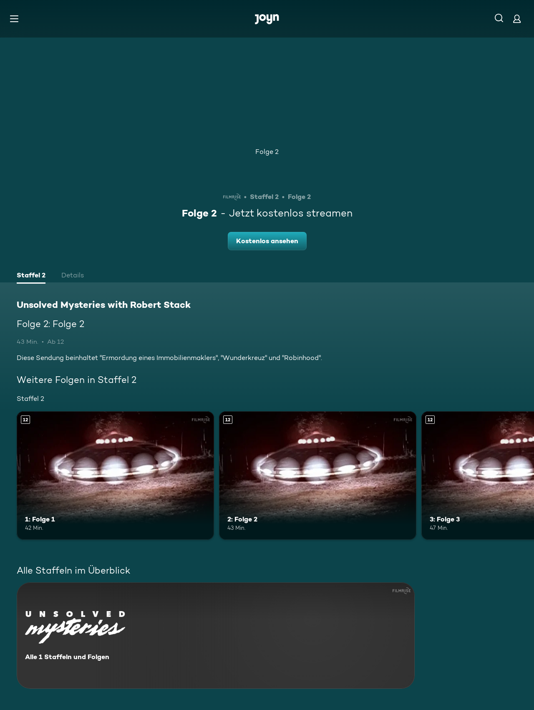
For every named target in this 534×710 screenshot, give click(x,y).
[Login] (517, 18)
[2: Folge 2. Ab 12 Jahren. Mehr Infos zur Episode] (317, 475)
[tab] (31, 276)
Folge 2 (267, 152)
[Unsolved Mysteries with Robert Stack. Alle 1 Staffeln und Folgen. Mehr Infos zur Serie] (216, 635)
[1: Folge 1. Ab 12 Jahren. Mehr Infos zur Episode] (115, 475)
